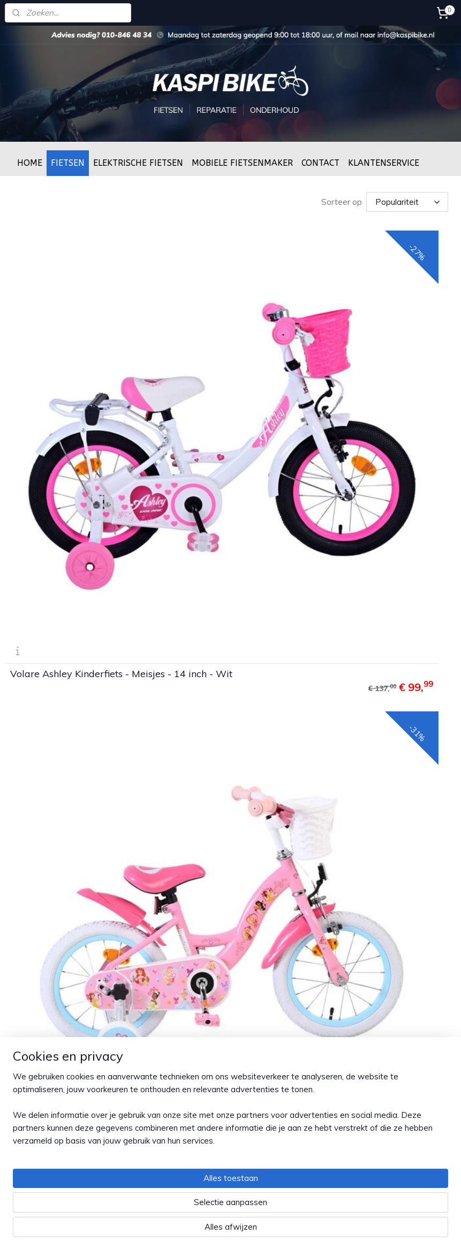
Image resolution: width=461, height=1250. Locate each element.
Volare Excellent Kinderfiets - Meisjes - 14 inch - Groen (113, 722)
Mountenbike (334, 906)
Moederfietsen (337, 942)
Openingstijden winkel (196, 1088)
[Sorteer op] (407, 201)
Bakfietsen (330, 918)
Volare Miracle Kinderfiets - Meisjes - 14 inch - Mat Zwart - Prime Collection (344, 722)
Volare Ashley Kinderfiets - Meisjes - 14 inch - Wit (111, 455)
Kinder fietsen (335, 858)
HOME (29, 163)
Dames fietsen (337, 835)
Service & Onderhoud (195, 1064)
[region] (160, 1192)
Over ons (174, 1100)
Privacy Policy (182, 858)
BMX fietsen (332, 871)
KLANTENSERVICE (383, 163)
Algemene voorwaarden (200, 871)
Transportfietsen (341, 882)
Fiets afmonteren (188, 1052)
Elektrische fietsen (343, 930)
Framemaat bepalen (193, 1076)
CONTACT (320, 163)
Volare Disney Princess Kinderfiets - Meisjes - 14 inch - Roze (341, 455)
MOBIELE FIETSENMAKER (242, 163)
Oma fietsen (333, 895)
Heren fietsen (335, 847)
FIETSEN (68, 163)
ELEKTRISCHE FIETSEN (138, 163)
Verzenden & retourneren (202, 835)
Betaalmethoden (187, 847)
